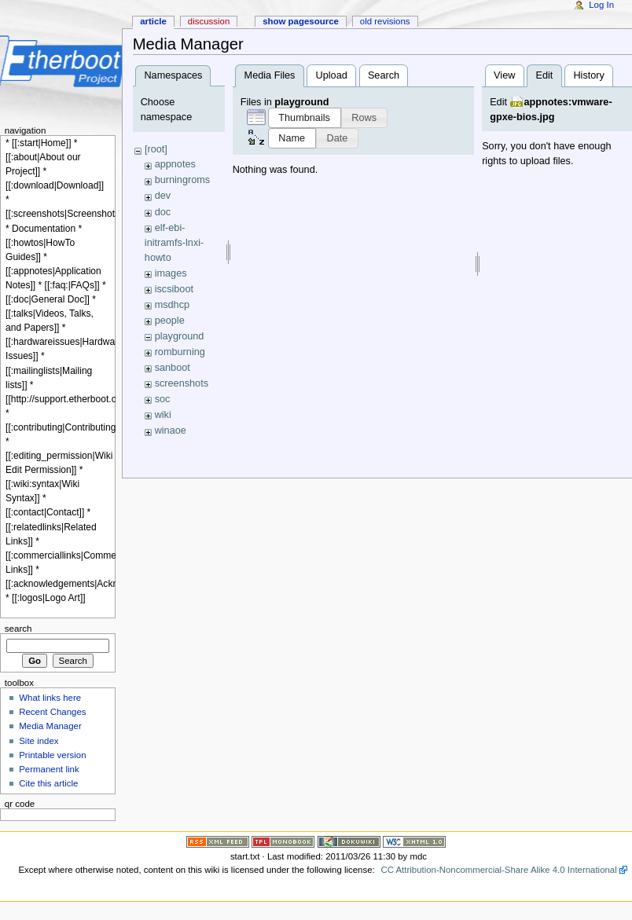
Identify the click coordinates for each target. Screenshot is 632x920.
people (170, 320)
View (504, 75)
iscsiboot (174, 289)
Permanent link (49, 769)
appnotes (175, 164)
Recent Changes (52, 712)
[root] (156, 149)
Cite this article (48, 783)
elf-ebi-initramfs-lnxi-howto (174, 242)
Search (383, 75)
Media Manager (50, 726)
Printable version (52, 755)
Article (153, 21)
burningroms (183, 179)
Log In (601, 4)
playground (179, 336)
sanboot (172, 367)
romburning (180, 351)
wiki (163, 414)
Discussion (209, 21)
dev (163, 195)
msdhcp (172, 304)
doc (163, 212)
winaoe (170, 430)
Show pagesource (301, 21)
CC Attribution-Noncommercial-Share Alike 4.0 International (498, 869)
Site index (38, 741)
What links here (50, 697)
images (171, 273)
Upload (331, 75)
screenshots (181, 383)
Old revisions (385, 21)
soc (163, 399)
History (588, 75)
